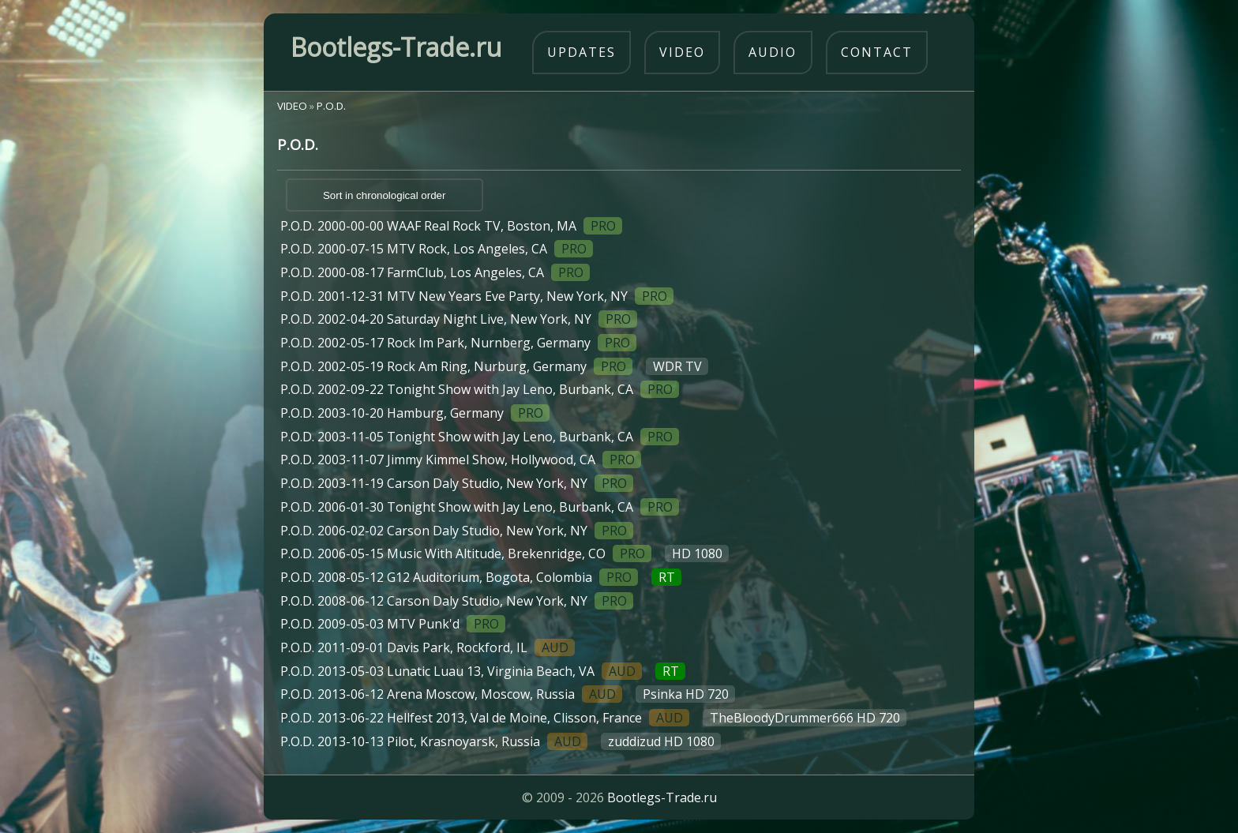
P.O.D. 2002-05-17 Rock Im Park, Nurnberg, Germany (458, 342)
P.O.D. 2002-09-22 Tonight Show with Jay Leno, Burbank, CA (479, 389)
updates (581, 52)
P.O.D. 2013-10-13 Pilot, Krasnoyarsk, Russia (500, 741)
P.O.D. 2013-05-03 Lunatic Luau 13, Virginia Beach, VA (482, 671)
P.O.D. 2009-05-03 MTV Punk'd (392, 623)
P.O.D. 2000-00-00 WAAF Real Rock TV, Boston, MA (451, 226)
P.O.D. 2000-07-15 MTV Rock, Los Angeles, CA (436, 248)
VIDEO (292, 106)
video (682, 52)
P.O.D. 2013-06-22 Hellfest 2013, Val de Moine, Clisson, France (593, 717)
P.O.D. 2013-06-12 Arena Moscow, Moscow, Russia (507, 694)
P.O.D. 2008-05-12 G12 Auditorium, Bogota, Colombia (480, 577)
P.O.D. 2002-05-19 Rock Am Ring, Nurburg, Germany (494, 366)
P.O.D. (331, 106)
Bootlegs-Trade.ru (662, 797)
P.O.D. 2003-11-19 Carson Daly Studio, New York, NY (456, 483)
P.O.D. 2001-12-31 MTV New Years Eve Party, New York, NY (476, 296)
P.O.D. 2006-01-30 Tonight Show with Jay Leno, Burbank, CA (479, 507)
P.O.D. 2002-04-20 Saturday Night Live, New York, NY (458, 319)
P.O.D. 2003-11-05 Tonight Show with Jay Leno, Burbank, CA (479, 436)
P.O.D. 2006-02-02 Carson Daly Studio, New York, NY (456, 530)
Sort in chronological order (384, 195)
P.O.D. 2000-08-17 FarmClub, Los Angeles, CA (435, 272)
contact (877, 52)
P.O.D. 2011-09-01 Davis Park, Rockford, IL (427, 647)
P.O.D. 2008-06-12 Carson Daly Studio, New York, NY (456, 601)
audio (772, 52)
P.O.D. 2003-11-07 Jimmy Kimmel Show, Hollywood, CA (460, 459)
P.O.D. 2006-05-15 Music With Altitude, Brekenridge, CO (504, 553)
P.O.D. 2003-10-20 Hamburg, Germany (415, 413)
